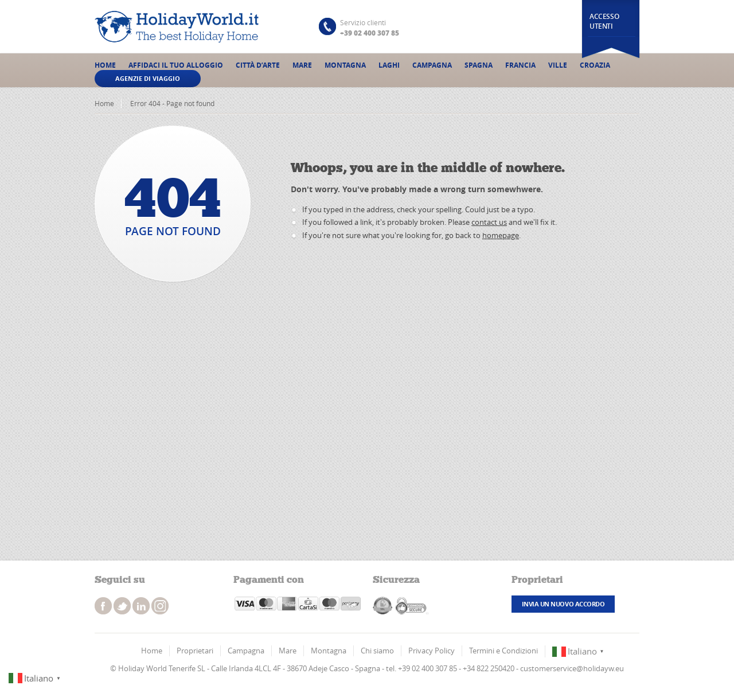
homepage (500, 235)
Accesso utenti (604, 21)
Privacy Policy (431, 650)
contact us (489, 222)
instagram (141, 605)
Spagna (478, 65)
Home (105, 65)
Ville (557, 65)
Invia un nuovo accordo (563, 603)
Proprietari (195, 650)
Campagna (432, 65)
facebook (103, 605)
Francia (520, 65)
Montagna (345, 65)
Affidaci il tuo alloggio (175, 65)
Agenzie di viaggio (147, 78)
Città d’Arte (258, 65)
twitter (122, 605)
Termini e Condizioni (503, 650)
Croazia (595, 65)
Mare (302, 65)
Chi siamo (377, 650)
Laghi (389, 65)
